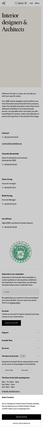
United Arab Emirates (21, 423)
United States (21, 417)
